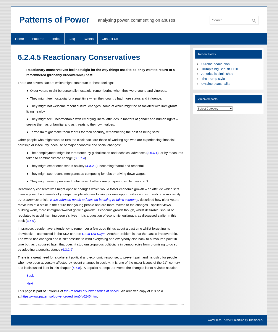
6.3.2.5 (67, 249)
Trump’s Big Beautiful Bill (219, 69)
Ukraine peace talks (215, 83)
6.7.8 (76, 268)
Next (29, 283)
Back (30, 275)
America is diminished (217, 73)
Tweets (88, 39)
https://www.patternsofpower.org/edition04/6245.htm (59, 296)
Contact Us (110, 39)
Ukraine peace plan (215, 64)
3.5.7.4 (80, 158)
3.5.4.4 (152, 153)
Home (19, 39)
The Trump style (213, 78)
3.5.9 (30, 220)
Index (56, 39)
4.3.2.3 (91, 166)
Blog (71, 39)
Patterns (38, 39)
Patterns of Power (54, 19)
